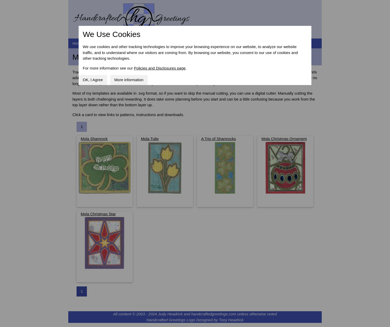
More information (129, 80)
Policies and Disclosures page (160, 68)
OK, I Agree (93, 80)
